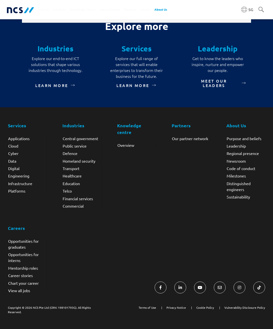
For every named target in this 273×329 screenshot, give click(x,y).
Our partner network (190, 138)
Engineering (18, 175)
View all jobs (19, 290)
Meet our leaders (214, 83)
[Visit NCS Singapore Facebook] (160, 287)
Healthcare (72, 175)
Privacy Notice (176, 307)
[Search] (261, 10)
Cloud (13, 145)
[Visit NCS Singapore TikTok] (259, 287)
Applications (19, 138)
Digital (13, 168)
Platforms (16, 190)
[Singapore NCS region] (247, 9)
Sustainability (238, 196)
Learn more (51, 85)
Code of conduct (241, 168)
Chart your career (23, 283)
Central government (80, 138)
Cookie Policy (205, 307)
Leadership (236, 145)
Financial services (78, 198)
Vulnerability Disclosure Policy (244, 307)
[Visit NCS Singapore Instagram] (239, 287)
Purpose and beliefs (244, 138)
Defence (70, 153)
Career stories (20, 275)
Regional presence (243, 153)
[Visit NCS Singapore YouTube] (200, 287)
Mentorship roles (23, 267)
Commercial (73, 205)
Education (71, 183)
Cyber (13, 153)
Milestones (236, 175)
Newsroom (236, 160)
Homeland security (79, 160)
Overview (125, 145)
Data (12, 160)
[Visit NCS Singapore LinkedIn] (180, 287)
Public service (75, 145)
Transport (71, 168)
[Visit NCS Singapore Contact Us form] (220, 287)
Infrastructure (20, 183)
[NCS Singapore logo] (20, 10)
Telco (67, 190)
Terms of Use (147, 307)
